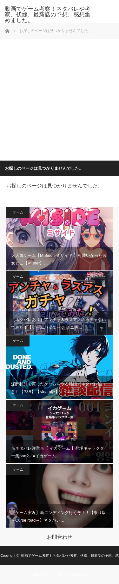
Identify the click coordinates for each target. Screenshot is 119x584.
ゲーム (18, 212)
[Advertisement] (59, 98)
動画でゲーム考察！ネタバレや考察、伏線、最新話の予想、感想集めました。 (47, 14)
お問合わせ (59, 537)
